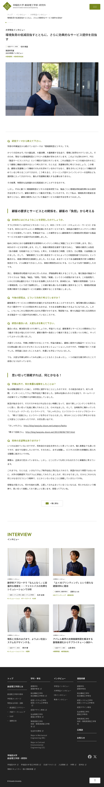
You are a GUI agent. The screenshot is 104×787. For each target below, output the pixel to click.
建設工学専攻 (40, 715)
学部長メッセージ (14, 698)
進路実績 (81, 678)
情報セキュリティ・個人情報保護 (20, 769)
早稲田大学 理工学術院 (30, 764)
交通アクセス (48, 764)
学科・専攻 (35, 678)
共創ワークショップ (17, 712)
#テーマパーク (26, 598)
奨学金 (81, 764)
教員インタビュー (61, 699)
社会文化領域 (36, 731)
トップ (10, 15)
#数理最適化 (65, 651)
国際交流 (13, 721)
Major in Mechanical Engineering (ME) (39, 736)
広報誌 (80, 729)
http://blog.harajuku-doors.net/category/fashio (45, 425)
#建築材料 (70, 595)
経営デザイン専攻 (37, 710)
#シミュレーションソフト (15, 651)
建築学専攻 (40, 687)
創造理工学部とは (15, 686)
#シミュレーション (13, 598)
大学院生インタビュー (39, 15)
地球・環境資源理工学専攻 (40, 724)
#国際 (28, 651)
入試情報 (62, 764)
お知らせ (81, 737)
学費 (72, 764)
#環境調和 (9, 56)
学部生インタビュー (61, 686)
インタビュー (21, 15)
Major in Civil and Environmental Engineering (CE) (38, 745)
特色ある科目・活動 (15, 703)
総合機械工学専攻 (40, 694)
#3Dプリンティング (59, 595)
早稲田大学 (11, 764)
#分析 (34, 598)
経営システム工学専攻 (40, 701)
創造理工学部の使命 (15, 694)
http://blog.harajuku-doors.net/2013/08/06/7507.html (50, 432)
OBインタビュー (60, 695)
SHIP (11, 716)
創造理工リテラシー (17, 707)
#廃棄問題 (56, 651)
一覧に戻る (54, 503)
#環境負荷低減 (18, 56)
